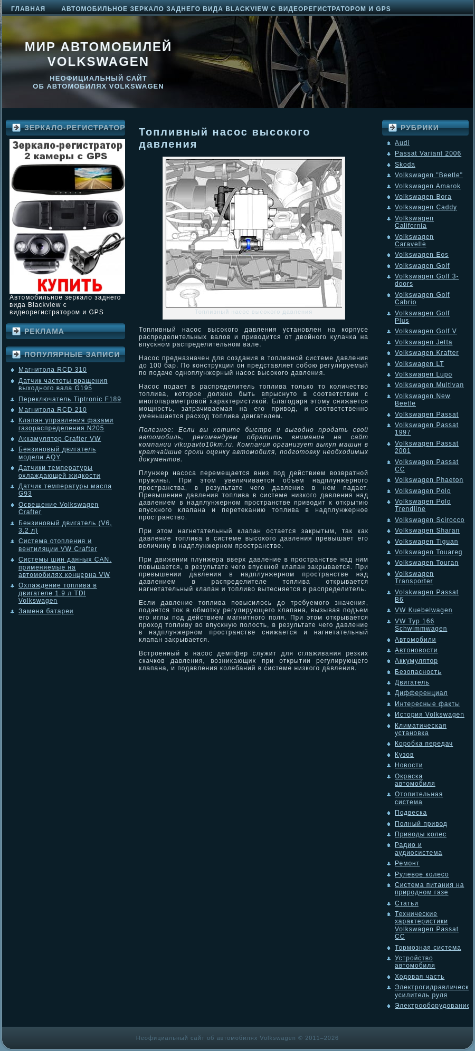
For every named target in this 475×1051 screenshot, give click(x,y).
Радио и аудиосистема (418, 848)
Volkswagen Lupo (423, 374)
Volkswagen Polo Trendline (423, 505)
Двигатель (412, 682)
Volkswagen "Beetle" (429, 175)
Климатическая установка (420, 729)
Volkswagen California (414, 222)
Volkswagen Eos (422, 254)
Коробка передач (424, 743)
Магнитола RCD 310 (52, 369)
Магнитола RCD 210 (52, 409)
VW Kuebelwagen (423, 610)
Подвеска (411, 812)
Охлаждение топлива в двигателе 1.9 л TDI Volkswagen (57, 593)
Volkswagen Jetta (423, 342)
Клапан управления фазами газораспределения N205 (65, 424)
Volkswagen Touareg (429, 552)
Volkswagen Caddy (426, 207)
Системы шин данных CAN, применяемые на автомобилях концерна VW (64, 567)
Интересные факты (427, 704)
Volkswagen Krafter (427, 352)
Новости (409, 765)
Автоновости (416, 650)
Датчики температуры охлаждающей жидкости (59, 471)
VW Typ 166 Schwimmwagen (421, 625)
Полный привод (421, 823)
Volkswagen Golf (422, 265)
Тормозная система (428, 947)
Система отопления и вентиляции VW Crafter (57, 544)
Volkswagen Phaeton (429, 480)
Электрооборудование (433, 1005)
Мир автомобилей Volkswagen (99, 54)
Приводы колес (420, 834)
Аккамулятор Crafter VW (59, 438)
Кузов (404, 754)
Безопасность (418, 672)
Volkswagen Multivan (429, 385)
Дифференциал (421, 693)
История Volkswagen (429, 714)
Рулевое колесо (422, 874)
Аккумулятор (416, 660)
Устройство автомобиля (415, 961)
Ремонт (407, 863)
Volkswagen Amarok (428, 186)
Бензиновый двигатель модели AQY (57, 453)
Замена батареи (46, 611)
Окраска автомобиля (415, 780)
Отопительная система (419, 797)
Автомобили (415, 639)
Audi (402, 143)
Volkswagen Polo (423, 491)
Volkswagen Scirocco (429, 520)
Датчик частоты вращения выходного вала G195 (63, 384)
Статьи (407, 903)
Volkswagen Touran (427, 562)
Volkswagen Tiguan (426, 541)
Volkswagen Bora (423, 196)
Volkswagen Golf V (426, 331)
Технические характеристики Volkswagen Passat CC (427, 925)
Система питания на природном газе (429, 888)
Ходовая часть (419, 976)
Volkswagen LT (419, 364)
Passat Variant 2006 (428, 153)
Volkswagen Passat (427, 414)
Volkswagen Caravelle (414, 240)
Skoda (405, 164)
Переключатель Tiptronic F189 (69, 399)
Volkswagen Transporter (414, 577)
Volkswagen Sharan (427, 530)
